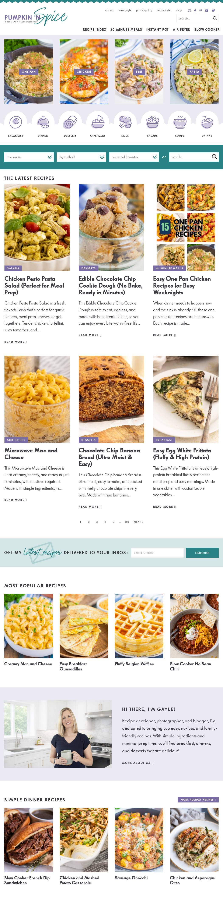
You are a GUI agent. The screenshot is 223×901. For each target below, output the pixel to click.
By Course (14, 157)
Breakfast (164, 440)
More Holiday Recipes (198, 799)
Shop (179, 10)
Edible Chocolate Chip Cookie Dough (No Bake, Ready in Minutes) (111, 285)
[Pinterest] (200, 10)
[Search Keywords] (197, 18)
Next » (139, 522)
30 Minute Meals (126, 30)
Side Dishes (16, 440)
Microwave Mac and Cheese (31, 453)
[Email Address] (157, 553)
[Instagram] (189, 10)
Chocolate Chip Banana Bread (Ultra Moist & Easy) (109, 457)
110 (127, 522)
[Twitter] (213, 10)
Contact (109, 10)
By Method (67, 157)
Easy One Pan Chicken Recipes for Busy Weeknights (182, 285)
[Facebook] (195, 10)
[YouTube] (207, 10)
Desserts (88, 268)
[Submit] (215, 18)
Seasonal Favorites (125, 157)
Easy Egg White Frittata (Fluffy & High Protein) (182, 453)
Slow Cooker (207, 30)
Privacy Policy (144, 10)
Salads (13, 268)
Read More (16, 342)
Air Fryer (181, 30)
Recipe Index (164, 10)
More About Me (138, 763)
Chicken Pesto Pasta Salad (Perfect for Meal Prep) (34, 285)
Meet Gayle (124, 10)
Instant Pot (157, 30)
